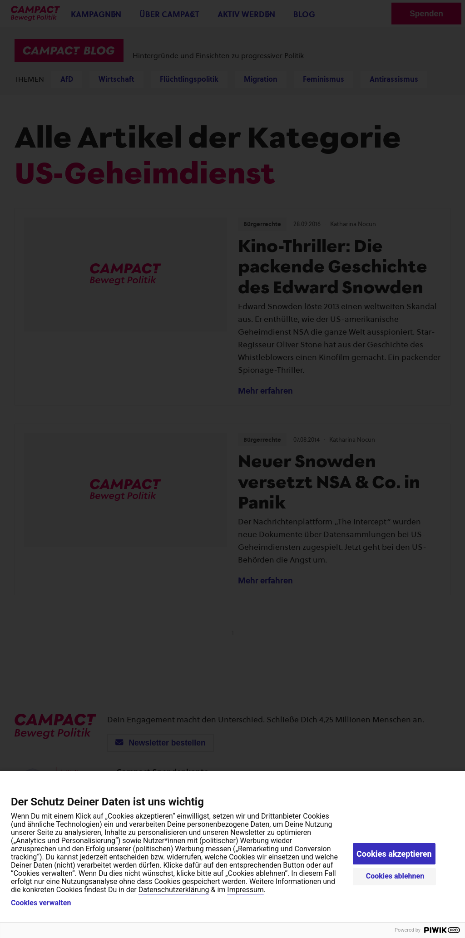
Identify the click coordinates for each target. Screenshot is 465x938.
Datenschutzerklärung (174, 889)
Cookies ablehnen (395, 876)
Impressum (245, 889)
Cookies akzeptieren (394, 854)
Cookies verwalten (41, 903)
